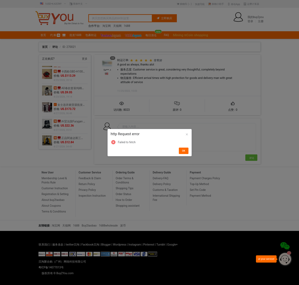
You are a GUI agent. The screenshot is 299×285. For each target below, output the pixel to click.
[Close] (186, 134)
